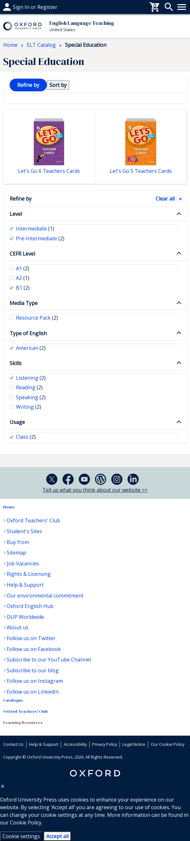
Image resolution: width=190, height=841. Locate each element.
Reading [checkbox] (29, 387)
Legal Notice (133, 744)
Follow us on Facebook (34, 649)
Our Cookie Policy (167, 744)
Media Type (24, 303)
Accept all (57, 836)
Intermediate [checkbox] (35, 228)
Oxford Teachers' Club (33, 520)
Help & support (21, 7)
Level (16, 213)
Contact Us (13, 744)
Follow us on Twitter (31, 638)
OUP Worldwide (25, 616)
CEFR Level (22, 253)
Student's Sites (24, 531)
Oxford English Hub (30, 606)
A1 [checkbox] (22, 268)
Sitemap (16, 552)
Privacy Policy (104, 744)
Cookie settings (21, 836)
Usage (17, 422)
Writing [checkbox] (28, 406)
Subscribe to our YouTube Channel (49, 659)
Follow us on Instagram (35, 680)
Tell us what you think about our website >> (95, 489)
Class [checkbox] (26, 436)
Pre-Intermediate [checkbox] (40, 238)
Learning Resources (22, 722)
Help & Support (25, 584)
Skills (16, 363)
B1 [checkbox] (23, 287)
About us (17, 627)
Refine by (21, 198)
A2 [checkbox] (22, 277)
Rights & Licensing (29, 573)
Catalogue (13, 700)
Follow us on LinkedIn (33, 691)
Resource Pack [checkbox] (37, 317)
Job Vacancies (23, 563)
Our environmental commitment (45, 595)
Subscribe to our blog (33, 670)
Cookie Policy (25, 822)
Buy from (18, 542)
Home (9, 507)
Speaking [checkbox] (31, 397)
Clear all (165, 198)
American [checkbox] (31, 347)
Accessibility (75, 744)
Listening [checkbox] (31, 377)
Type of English (28, 333)
